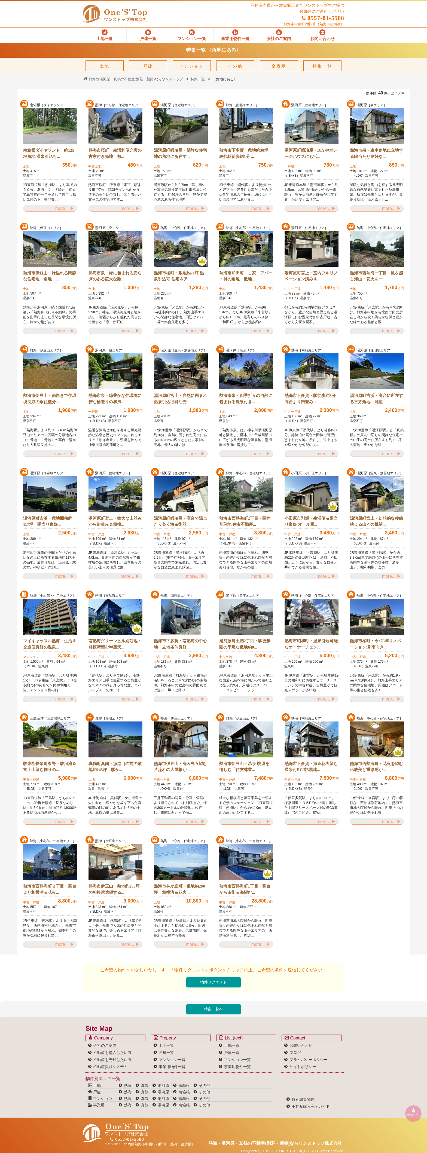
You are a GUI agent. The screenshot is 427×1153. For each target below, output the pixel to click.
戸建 (148, 66)
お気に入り (413, 1112)
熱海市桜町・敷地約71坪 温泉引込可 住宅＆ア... (179, 276)
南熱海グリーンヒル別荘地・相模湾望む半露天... (115, 644)
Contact (295, 1037)
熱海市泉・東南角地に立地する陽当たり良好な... (376, 153)
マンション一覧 (172, 1059)
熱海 (128, 1085)
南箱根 (184, 1085)
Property (165, 1037)
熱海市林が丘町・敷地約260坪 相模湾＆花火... (179, 889)
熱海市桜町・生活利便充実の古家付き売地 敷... (115, 153)
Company (101, 1037)
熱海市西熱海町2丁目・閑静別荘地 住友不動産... (244, 521)
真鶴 (144, 1085)
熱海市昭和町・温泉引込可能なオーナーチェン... (311, 644)
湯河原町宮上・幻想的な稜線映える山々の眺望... (376, 521)
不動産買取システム (110, 1067)
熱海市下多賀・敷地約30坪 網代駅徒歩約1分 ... (243, 153)
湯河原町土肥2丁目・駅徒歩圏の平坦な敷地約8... (244, 644)
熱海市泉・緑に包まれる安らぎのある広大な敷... (115, 276)
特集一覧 (322, 66)
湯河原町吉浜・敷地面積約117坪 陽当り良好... (47, 521)
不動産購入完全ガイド (311, 1106)
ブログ (295, 1052)
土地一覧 (166, 1045)
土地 (104, 66)
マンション (191, 66)
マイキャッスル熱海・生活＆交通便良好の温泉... (49, 644)
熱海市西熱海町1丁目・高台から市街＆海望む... (244, 889)
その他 (235, 66)
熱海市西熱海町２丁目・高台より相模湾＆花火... (49, 889)
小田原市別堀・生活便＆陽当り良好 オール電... (311, 521)
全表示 (279, 66)
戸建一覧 (166, 1052)
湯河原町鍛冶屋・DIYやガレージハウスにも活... (311, 153)
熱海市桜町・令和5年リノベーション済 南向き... (375, 644)
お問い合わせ (300, 1045)
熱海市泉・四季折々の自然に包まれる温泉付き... (245, 398)
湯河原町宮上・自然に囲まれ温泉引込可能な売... (180, 398)
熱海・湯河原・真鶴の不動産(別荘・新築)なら (275, 1143)
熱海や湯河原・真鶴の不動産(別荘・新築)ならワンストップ (133, 79)
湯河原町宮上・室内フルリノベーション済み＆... (311, 276)
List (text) (231, 1037)
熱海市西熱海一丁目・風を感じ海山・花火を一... (376, 276)
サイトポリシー (302, 1067)
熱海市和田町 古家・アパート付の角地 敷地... (245, 276)
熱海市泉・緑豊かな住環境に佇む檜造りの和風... (115, 398)
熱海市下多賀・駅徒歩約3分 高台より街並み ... (310, 398)
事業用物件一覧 (172, 1067)
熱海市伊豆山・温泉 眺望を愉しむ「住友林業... (244, 766)
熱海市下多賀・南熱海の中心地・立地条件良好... (180, 644)
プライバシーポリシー (308, 1059)
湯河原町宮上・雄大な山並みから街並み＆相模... (115, 521)
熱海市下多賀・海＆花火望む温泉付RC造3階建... (311, 766)
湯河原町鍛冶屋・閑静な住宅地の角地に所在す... (180, 153)
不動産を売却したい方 (112, 1059)
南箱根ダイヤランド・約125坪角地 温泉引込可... (48, 153)
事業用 (96, 1105)
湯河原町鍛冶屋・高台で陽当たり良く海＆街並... (180, 521)
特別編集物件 (303, 1099)
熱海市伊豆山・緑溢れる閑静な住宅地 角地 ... (49, 276)
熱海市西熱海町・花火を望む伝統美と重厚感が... (376, 766)
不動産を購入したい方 (112, 1052)
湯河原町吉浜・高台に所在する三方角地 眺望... (376, 398)
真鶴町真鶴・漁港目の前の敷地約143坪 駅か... (115, 766)
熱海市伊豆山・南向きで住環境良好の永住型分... (49, 398)
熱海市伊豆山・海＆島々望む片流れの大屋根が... (180, 766)
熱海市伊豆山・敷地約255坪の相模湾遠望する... (114, 889)
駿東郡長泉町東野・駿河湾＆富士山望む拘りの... (49, 766)
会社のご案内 (104, 1045)
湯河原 (163, 1085)
